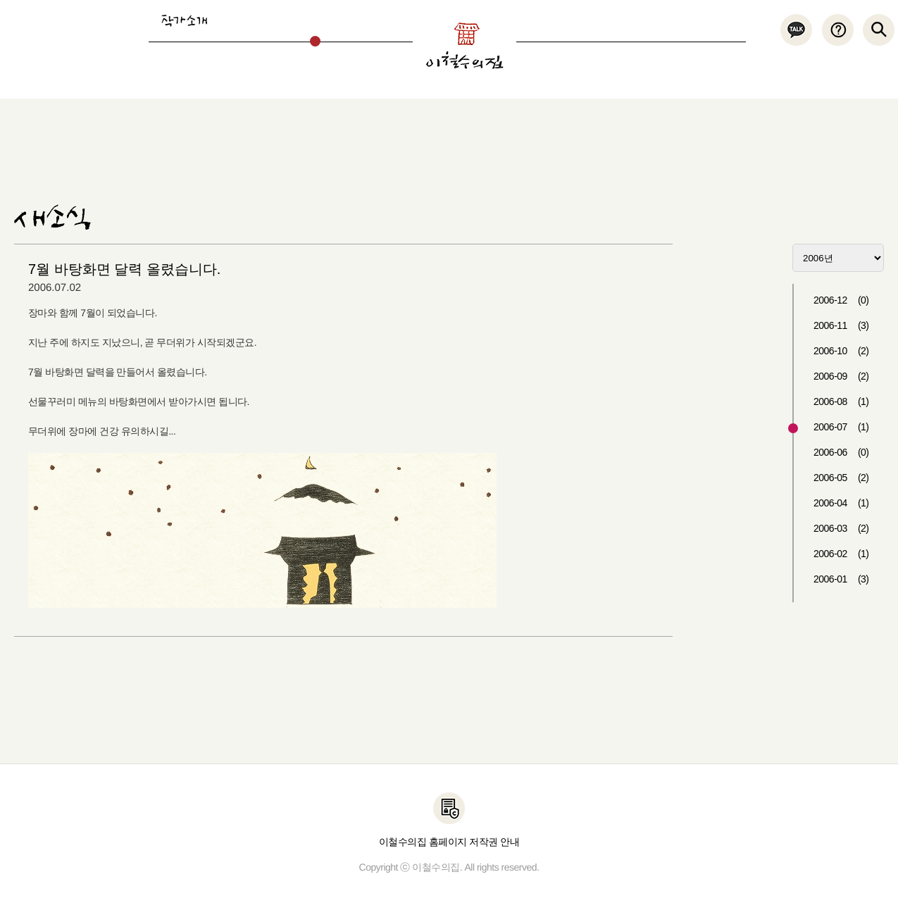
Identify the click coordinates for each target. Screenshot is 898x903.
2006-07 (841, 426)
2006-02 (841, 553)
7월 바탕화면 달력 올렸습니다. (124, 269)
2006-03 (841, 528)
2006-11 (841, 325)
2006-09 (841, 376)
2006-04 (841, 503)
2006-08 (841, 401)
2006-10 (841, 350)
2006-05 (841, 477)
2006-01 (841, 579)
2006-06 (841, 452)
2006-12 (841, 300)
